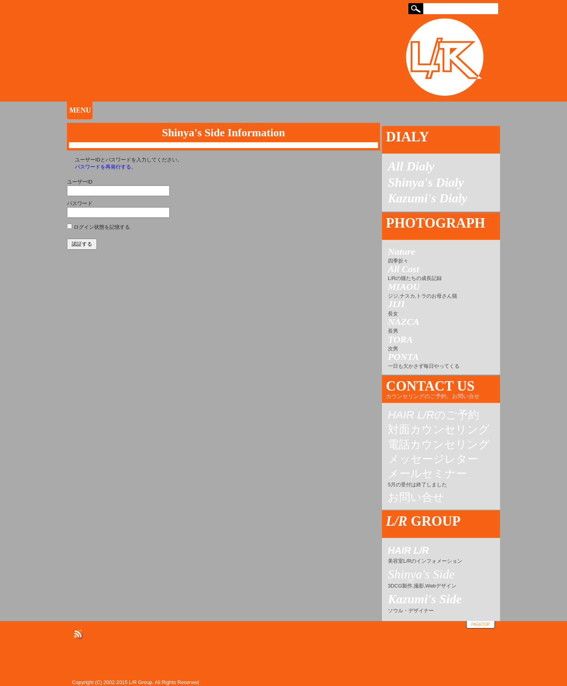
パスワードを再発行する (103, 167)
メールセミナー (427, 478)
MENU (80, 110)
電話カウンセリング (439, 444)
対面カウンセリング (439, 429)
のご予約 (433, 415)
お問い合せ (416, 497)
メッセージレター (433, 459)
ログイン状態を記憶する (102, 227)
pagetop (480, 624)
